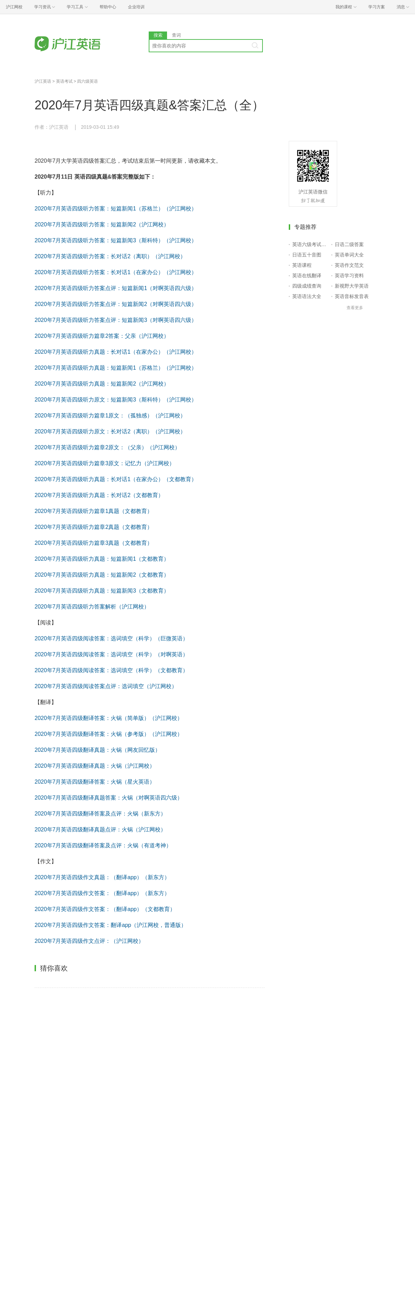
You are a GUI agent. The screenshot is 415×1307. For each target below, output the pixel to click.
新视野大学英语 (352, 286)
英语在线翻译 (306, 275)
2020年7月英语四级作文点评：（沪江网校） (89, 941)
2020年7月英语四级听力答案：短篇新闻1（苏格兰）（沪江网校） (116, 208)
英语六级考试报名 (310, 244)
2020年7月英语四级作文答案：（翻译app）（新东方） (102, 893)
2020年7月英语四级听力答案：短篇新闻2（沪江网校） (102, 224)
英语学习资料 (349, 275)
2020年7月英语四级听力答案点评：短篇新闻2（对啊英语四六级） (116, 304)
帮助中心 (108, 6)
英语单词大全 (349, 255)
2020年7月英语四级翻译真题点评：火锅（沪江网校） (100, 829)
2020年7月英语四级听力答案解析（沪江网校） (92, 607)
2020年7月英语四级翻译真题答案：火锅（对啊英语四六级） (109, 798)
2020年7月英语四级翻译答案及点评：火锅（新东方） (100, 814)
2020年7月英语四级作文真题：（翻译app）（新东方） (102, 877)
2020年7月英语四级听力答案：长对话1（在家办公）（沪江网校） (116, 272)
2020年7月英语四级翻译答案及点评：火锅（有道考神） (103, 845)
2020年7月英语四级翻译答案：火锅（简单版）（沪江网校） (109, 718)
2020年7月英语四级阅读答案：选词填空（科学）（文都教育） (111, 670)
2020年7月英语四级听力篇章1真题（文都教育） (94, 511)
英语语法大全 (306, 296)
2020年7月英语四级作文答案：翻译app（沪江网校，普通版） (110, 925)
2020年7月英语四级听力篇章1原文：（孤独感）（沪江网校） (110, 415)
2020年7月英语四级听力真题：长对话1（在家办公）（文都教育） (116, 479)
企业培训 (136, 6)
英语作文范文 (349, 265)
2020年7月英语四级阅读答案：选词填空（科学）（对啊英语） (111, 654)
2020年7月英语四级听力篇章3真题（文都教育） (94, 543)
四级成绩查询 (306, 286)
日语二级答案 (349, 244)
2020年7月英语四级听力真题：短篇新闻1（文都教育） (102, 559)
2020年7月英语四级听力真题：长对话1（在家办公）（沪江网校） (116, 352)
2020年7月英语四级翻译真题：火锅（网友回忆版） (98, 750)
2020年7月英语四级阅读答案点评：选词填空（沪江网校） (106, 686)
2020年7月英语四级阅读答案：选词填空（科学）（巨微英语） (111, 638)
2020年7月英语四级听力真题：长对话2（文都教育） (99, 495)
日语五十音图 (306, 255)
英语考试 (64, 81)
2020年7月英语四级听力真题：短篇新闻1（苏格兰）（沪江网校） (116, 368)
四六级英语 (87, 81)
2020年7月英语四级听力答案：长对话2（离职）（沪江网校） (110, 256)
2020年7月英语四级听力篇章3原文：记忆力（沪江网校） (105, 463)
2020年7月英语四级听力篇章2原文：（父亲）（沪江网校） (107, 447)
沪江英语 (43, 81)
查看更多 (355, 307)
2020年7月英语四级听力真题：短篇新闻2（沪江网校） (102, 384)
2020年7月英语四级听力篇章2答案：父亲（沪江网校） (102, 336)
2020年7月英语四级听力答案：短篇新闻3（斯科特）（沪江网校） (116, 240)
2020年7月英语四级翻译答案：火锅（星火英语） (95, 782)
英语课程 (302, 265)
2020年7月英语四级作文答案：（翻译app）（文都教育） (105, 909)
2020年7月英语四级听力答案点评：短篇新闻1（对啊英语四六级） (116, 288)
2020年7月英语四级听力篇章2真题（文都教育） (94, 527)
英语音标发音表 (352, 296)
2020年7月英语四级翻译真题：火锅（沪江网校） (95, 766)
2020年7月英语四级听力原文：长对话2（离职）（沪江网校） (110, 431)
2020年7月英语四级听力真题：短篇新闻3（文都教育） (102, 591)
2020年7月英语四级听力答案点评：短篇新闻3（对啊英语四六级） (116, 320)
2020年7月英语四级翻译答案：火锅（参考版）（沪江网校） (109, 734)
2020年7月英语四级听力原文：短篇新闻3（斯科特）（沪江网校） (116, 400)
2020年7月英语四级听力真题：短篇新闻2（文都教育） (102, 575)
